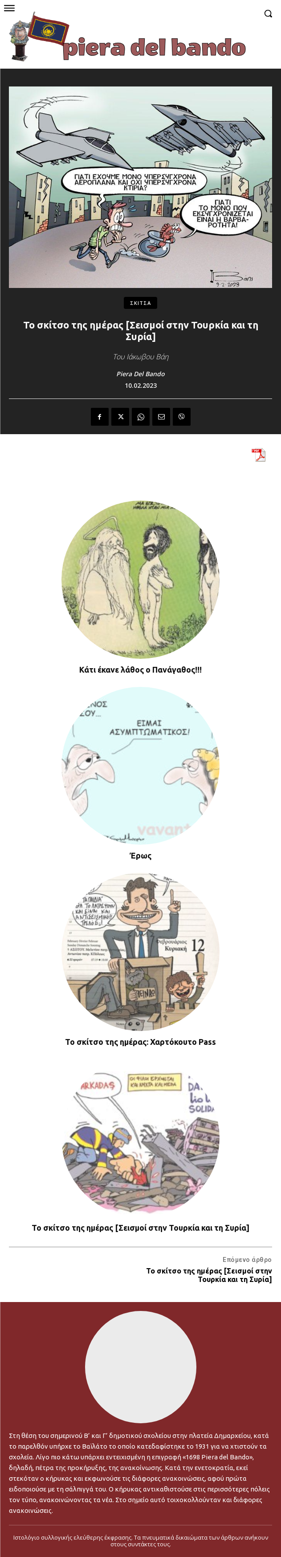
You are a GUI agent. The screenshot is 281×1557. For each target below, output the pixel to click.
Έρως (140, 855)
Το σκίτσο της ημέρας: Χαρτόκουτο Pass (140, 1041)
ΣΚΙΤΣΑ (140, 303)
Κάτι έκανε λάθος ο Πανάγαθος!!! (140, 669)
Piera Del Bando (140, 374)
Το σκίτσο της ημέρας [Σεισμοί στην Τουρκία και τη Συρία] (140, 1227)
